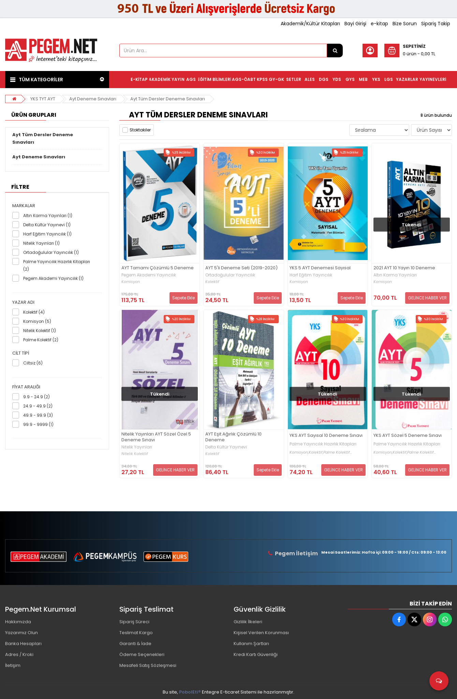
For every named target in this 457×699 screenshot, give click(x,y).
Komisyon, (299, 452)
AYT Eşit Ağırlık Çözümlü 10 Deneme (233, 437)
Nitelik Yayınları (136, 447)
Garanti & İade (135, 643)
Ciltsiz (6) (33, 363)
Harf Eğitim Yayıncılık (311, 275)
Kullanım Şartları (251, 643)
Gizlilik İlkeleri (248, 621)
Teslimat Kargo (136, 632)
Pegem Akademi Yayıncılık (148, 275)
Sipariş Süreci (134, 621)
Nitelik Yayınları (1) (41, 243)
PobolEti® (190, 692)
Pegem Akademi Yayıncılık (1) (53, 278)
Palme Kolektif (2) (40, 340)
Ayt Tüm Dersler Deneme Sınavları (167, 99)
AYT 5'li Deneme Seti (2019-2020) (241, 268)
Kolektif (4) (34, 312)
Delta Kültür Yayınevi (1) (47, 225)
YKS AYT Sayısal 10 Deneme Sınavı (326, 436)
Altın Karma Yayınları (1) (47, 215)
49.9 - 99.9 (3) (38, 415)
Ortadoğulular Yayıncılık (230, 275)
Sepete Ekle (183, 298)
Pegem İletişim (296, 553)
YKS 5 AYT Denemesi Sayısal (320, 268)
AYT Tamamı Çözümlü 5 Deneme (157, 268)
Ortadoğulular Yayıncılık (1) (51, 252)
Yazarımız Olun (21, 632)
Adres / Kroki (19, 654)
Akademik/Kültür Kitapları (310, 23)
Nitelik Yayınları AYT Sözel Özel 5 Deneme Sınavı (156, 437)
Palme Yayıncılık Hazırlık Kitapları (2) (56, 265)
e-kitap (379, 23)
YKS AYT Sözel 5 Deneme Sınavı (407, 436)
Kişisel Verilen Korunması (261, 632)
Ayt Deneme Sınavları (92, 99)
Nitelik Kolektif (134, 453)
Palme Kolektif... (337, 452)
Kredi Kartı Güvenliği (256, 654)
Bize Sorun (405, 23)
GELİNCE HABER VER (427, 298)
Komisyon (130, 281)
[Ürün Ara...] (335, 50)
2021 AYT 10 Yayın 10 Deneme (404, 268)
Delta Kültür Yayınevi (226, 447)
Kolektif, (316, 452)
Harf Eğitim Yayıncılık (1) (47, 234)
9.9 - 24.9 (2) (36, 397)
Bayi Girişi (355, 23)
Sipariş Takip (435, 23)
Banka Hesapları (23, 643)
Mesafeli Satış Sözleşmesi (147, 665)
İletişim (12, 665)
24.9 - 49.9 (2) (38, 406)
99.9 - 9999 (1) (38, 424)
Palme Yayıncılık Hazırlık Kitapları (323, 444)
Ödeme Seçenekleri (141, 654)
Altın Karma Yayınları (395, 275)
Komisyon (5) (37, 321)
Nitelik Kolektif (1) (39, 330)
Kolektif (212, 281)
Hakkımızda (18, 621)
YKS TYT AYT (42, 99)
